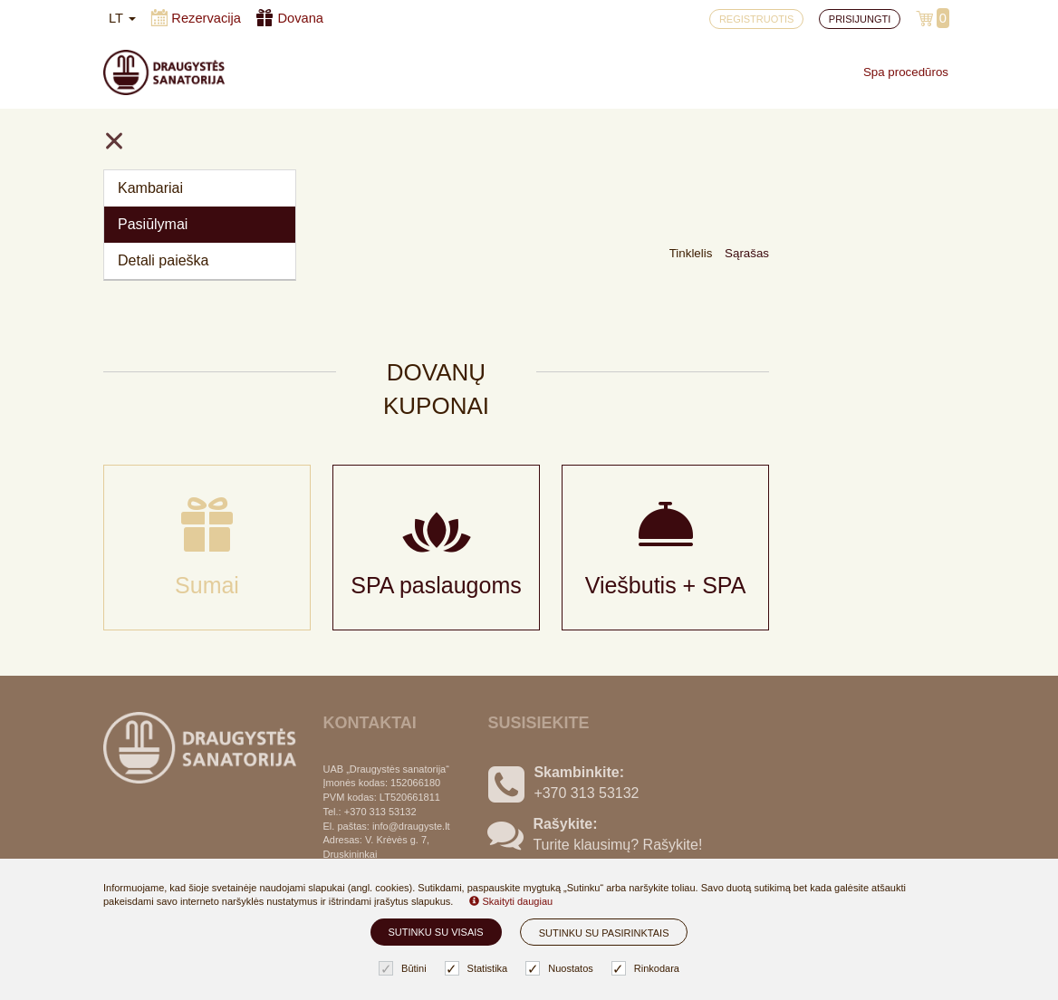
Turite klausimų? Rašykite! (617, 733)
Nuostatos (561, 969)
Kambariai (150, 188)
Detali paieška (163, 260)
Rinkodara (647, 969)
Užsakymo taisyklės (386, 817)
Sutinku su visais (436, 932)
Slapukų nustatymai (386, 787)
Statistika (478, 969)
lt (122, 18)
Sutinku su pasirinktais (604, 933)
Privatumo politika (380, 847)
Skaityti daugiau (511, 901)
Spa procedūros (905, 72)
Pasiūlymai (153, 224)
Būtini (405, 969)
